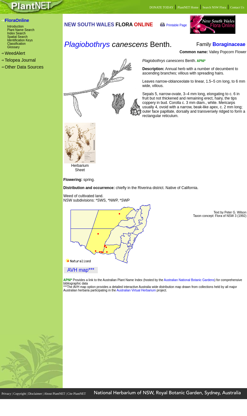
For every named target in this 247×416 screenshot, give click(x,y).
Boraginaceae (229, 44)
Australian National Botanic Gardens (189, 280)
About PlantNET (55, 393)
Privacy (7, 393)
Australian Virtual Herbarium (136, 290)
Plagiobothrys (87, 44)
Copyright (20, 393)
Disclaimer (35, 393)
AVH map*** (80, 270)
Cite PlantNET (77, 393)
